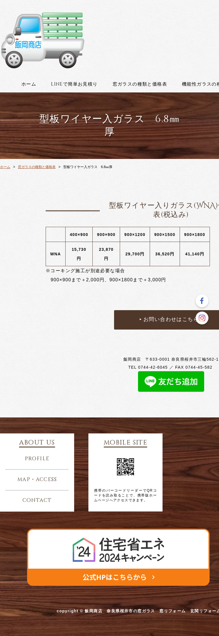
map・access (37, 479)
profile (37, 458)
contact (37, 500)
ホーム (28, 84)
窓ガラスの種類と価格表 (140, 84)
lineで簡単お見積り (74, 84)
